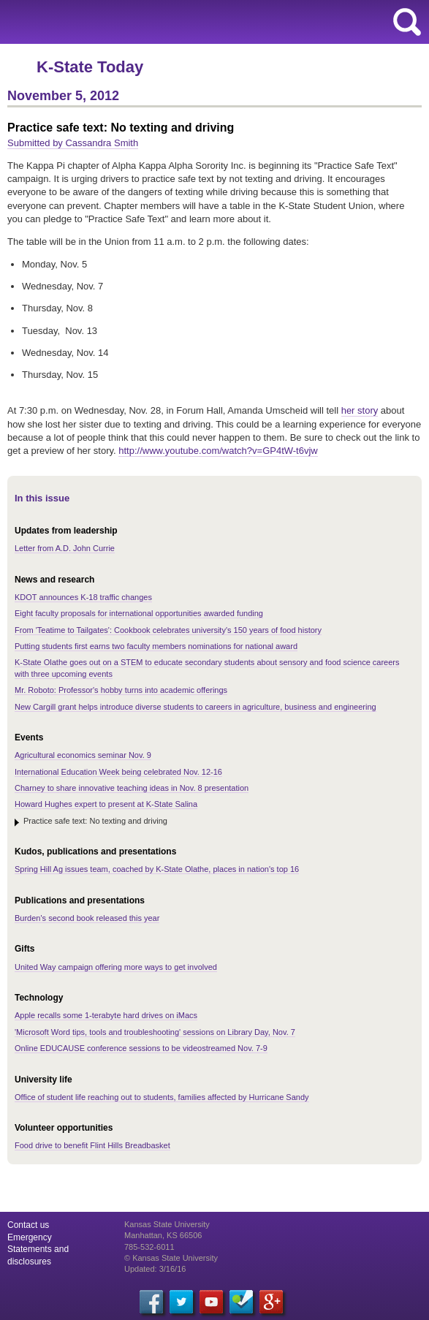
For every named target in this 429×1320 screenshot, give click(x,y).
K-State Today (90, 67)
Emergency (29, 1237)
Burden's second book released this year (87, 918)
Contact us (28, 1225)
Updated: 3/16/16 (155, 1268)
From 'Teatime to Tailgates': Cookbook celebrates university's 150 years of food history (168, 630)
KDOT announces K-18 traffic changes (83, 597)
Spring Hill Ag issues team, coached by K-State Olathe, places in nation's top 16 (157, 869)
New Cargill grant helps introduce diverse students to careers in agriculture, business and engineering (195, 706)
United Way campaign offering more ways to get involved (116, 967)
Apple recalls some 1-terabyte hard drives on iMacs (106, 1015)
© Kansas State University (171, 1257)
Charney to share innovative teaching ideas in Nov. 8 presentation (131, 788)
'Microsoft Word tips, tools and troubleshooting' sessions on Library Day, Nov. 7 (155, 1032)
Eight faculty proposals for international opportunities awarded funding (139, 613)
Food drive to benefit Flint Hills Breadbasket (92, 1145)
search (407, 22)
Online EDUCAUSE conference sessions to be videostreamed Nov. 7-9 (141, 1048)
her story (360, 410)
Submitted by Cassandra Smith (72, 142)
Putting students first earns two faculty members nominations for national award (156, 646)
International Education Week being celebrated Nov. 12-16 (118, 771)
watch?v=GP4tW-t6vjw (218, 450)
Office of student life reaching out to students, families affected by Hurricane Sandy (162, 1097)
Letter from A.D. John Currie (65, 548)
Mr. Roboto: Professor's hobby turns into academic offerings (121, 690)
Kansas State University (133, 22)
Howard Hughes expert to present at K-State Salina (106, 804)
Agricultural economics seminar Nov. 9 (83, 755)
